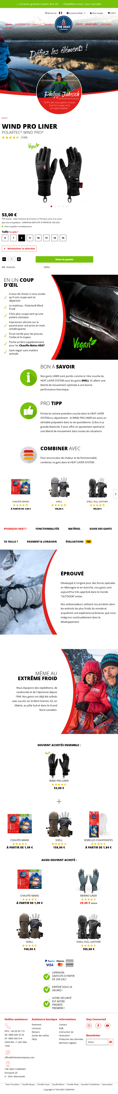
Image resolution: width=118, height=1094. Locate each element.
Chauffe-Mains (20, 501)
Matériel (74, 528)
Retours (36, 1031)
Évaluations (79, 542)
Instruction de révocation (66, 1033)
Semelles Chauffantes (98, 840)
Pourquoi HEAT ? (15, 528)
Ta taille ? (13, 232)
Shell (59, 501)
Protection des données (71, 1039)
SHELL (85, 380)
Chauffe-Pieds (73, 1084)
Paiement (36, 1024)
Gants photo (107, 1084)
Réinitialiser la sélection (19, 248)
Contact (63, 1024)
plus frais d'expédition (11, 222)
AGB (61, 1028)
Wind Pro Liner (59, 780)
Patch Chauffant (12, 1084)
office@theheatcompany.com (19, 1057)
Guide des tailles (40, 1035)
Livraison (36, 1028)
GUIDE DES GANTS (101, 528)
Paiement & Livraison (42, 541)
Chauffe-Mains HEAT (32, 345)
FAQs (34, 1039)
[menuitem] (96, 13)
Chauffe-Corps (43, 1084)
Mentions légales (68, 1042)
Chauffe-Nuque (28, 1084)
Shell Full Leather (97, 501)
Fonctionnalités (47, 528)
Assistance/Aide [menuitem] (75, 13)
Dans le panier (64, 259)
